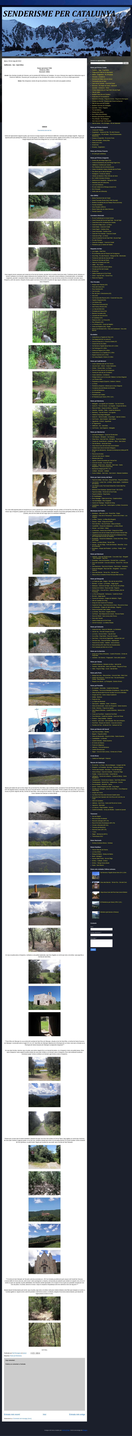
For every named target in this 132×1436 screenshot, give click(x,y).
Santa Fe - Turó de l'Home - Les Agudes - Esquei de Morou (109, 406)
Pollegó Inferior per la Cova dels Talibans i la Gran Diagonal (109, 377)
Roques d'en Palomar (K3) (99, 284)
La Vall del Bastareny (98, 390)
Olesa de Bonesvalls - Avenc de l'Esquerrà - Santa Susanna (109, 706)
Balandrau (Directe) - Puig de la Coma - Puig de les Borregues (110, 99)
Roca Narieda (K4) (97, 289)
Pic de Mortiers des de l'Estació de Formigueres (106, 253)
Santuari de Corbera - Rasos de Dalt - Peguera (105, 588)
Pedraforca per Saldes (98, 394)
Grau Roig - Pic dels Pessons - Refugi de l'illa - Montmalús (109, 256)
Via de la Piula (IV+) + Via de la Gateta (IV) (104, 341)
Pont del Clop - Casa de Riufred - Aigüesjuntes (105, 640)
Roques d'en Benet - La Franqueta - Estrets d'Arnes (107, 681)
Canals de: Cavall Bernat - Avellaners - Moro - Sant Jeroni (109, 441)
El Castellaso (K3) (97, 318)
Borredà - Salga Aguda (98, 596)
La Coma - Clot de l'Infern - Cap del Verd (104, 634)
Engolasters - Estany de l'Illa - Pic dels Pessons (106, 132)
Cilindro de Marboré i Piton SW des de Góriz (105, 176)
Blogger (85, 1430)
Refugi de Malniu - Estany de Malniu (102, 854)
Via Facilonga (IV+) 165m (99, 348)
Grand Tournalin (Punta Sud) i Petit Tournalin (105, 200)
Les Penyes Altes (97, 379)
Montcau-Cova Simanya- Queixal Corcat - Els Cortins (107, 489)
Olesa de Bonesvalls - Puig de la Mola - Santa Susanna (108, 736)
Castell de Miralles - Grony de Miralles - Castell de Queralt (109, 809)
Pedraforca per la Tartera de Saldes (102, 244)
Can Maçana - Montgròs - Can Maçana (103, 437)
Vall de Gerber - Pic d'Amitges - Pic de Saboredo (106, 123)
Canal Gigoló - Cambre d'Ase (100, 229)
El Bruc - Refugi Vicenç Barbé (100, 863)
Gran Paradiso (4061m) (99, 207)
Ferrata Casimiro (97, 211)
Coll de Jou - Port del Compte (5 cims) (103, 631)
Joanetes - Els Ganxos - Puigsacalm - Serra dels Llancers (108, 657)
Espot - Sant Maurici (98, 865)
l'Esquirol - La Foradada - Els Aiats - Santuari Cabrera (107, 767)
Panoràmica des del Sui (44, 130)
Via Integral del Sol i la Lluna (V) (101, 339)
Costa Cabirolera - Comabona (100, 375)
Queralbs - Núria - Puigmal (100, 108)
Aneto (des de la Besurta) (99, 191)
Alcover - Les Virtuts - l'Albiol (100, 528)
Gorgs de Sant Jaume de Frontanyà (102, 602)
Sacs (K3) (95, 295)
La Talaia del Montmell (98, 701)
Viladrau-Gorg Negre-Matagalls (101, 414)
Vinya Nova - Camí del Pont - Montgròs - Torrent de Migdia (109, 439)
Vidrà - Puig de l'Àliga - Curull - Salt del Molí (104, 668)
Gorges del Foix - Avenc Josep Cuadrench (104, 694)
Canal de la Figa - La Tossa (100, 236)
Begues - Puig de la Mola (99, 734)
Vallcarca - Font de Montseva (100, 747)
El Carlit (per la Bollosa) (99, 153)
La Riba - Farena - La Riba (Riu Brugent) (104, 519)
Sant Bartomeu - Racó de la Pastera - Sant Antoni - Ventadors (110, 566)
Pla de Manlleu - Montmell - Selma (102, 784)
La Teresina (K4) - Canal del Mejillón (102, 324)
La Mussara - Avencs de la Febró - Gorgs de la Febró (107, 530)
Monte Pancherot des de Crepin (101, 198)
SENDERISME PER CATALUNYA (59, 14)
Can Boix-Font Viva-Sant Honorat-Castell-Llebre (106, 795)
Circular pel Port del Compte (100, 269)
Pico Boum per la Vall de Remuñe (102, 171)
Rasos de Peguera (97, 278)
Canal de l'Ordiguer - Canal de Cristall (103, 242)
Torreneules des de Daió (99, 81)
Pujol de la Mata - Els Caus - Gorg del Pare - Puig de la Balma (110, 480)
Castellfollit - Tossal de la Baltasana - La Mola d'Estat (107, 526)
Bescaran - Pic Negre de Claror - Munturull (104, 85)
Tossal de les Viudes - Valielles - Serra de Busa (105, 642)
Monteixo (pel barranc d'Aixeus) (101, 116)
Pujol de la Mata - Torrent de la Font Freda (104, 492)
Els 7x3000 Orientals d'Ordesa (101, 178)
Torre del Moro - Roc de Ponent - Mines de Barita (106, 524)
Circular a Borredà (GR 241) (100, 825)
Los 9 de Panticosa (97, 184)
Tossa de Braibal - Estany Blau (101, 140)
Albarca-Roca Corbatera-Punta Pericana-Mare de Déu (107, 574)
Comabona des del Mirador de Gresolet (103, 388)
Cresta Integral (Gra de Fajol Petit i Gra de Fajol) (106, 90)
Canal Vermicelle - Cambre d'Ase (101, 231)
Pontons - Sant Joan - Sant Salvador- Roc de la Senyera (108, 720)
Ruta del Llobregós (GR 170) (100, 821)
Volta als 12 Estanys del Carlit (100, 262)
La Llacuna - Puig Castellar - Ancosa (102, 807)
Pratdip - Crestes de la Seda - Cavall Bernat (104, 774)
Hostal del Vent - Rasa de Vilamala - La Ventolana (106, 629)
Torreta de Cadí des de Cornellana (102, 372)
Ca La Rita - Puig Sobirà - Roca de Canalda (104, 636)
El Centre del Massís (98, 743)
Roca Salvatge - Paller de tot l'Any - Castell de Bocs (107, 498)
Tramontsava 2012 (97, 836)
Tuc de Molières (96, 110)
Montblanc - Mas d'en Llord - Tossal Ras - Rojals (106, 513)
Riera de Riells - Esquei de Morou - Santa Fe (105, 408)
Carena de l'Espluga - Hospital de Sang (103, 503)
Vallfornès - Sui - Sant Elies (100, 425)
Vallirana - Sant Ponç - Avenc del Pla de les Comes (107, 803)
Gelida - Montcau (97, 697)
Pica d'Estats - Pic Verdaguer (100, 119)
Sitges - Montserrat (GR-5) (99, 834)
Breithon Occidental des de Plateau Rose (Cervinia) (107, 202)
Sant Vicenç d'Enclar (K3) (99, 306)
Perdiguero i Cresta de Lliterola (101, 173)
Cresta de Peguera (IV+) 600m (101, 350)
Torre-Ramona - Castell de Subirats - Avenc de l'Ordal (107, 716)
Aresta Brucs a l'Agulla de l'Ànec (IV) (102, 337)
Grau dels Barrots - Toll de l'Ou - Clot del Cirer (105, 572)
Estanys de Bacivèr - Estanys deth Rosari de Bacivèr (107, 101)
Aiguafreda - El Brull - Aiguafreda (101, 421)
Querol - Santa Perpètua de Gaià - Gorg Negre (105, 786)
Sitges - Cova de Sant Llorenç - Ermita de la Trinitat (107, 751)
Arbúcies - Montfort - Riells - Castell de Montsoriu (106, 410)
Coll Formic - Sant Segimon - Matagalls (103, 428)
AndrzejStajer (66, 1430)
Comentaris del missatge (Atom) (22, 1418)
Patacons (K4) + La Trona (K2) (101, 320)
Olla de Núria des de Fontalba (100, 103)
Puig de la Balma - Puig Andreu (101, 494)
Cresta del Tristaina (97, 130)
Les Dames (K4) (97, 302)
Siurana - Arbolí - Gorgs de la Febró (102, 521)
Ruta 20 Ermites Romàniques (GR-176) (103, 823)
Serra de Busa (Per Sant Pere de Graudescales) (106, 645)
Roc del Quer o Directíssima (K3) (101, 293)
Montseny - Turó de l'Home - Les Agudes (104, 412)
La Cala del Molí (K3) (98, 309)
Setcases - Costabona (98, 77)
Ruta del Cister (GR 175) (99, 829)
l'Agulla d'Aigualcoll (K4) (99, 300)
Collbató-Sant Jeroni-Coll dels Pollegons (103, 448)
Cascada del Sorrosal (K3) (99, 315)
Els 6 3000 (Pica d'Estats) (99, 114)
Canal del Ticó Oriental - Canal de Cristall (104, 233)
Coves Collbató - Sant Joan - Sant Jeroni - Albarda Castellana (110, 473)
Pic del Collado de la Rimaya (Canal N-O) (104, 187)
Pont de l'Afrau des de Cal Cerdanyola (103, 370)
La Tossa (94, 383)
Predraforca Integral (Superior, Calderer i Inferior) (106, 381)
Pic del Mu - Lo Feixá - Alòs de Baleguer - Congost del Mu (109, 765)
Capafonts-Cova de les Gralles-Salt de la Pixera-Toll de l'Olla (109, 532)
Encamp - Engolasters (98, 147)
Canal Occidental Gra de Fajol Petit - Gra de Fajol (106, 238)
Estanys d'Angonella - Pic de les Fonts (103, 138)
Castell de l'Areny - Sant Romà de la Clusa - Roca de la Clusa (110, 605)
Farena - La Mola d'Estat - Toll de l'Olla (103, 542)
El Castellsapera (97, 496)
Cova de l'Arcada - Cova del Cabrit (102, 462)
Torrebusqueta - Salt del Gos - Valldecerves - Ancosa (107, 782)
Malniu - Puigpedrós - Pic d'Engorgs (102, 74)
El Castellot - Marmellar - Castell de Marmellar (105, 688)
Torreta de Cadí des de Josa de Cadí (102, 258)
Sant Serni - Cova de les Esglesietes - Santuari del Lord (108, 638)
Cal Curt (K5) (96, 291)
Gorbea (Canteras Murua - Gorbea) (102, 843)
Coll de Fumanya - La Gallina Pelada (102, 622)
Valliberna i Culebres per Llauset (101, 165)
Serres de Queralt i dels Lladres (101, 609)
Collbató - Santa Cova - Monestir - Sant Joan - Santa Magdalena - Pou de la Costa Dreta (107, 465)
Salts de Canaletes (97, 800)
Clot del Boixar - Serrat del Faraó (101, 443)
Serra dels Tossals (97, 618)
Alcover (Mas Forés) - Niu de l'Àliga (102, 858)
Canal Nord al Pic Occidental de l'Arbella (104, 222)
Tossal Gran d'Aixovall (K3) (100, 304)
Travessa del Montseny (99, 827)
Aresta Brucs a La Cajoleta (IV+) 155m (103, 352)
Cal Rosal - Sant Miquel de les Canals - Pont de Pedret (108, 614)
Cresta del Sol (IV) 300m (99, 343)
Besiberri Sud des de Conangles (101, 105)
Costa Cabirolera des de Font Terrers (103, 363)
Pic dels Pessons (97, 240)
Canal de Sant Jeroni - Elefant (100, 456)
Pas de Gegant (96, 816)
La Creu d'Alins (96, 852)
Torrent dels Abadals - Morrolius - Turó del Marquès (107, 769)
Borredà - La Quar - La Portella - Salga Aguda (105, 583)
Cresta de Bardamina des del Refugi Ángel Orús (106, 162)
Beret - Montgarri (97, 856)
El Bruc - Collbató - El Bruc (100, 860)
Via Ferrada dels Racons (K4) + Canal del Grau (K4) (107, 298)
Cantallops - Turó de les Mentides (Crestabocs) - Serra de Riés (110, 690)
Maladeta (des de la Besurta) (100, 182)
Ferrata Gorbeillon (97, 205)
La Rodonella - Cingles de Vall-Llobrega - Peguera (106, 607)
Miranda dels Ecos (97, 458)
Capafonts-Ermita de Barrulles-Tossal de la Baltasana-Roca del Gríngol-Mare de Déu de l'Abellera (109, 535)
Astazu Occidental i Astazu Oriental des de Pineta (106, 169)
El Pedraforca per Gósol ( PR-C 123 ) (103, 397)
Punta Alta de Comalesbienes (100, 96)
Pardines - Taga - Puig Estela (100, 70)
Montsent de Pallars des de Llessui (102, 79)
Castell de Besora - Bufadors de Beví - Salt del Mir (106, 664)
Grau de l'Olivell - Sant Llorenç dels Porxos (104, 616)
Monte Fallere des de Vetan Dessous (102, 209)
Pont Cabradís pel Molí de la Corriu (102, 647)
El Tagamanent (96, 423)
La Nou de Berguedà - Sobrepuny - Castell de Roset (107, 594)
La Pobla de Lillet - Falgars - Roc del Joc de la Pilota (107, 581)
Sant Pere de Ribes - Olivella (100, 732)
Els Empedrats (96, 392)
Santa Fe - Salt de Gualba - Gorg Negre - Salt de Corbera (108, 417)
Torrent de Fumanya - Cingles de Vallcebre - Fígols (106, 598)
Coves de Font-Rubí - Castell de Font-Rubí (104, 714)
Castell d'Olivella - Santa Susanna (102, 740)
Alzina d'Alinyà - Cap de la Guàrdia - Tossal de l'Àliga (107, 772)
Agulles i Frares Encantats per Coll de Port (104, 460)
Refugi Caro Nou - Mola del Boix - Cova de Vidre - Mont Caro (109, 675)
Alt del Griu (95, 145)
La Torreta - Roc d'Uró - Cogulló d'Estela (103, 611)
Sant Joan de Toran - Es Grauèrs (101, 121)
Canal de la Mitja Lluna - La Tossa (102, 224)
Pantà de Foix (96, 699)
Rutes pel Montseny (16, 1356)
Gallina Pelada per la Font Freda (101, 273)
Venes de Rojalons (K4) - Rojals (101, 326)
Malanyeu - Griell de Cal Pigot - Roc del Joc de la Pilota (108, 585)
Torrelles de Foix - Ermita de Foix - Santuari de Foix (107, 725)
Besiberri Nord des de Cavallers (101, 94)
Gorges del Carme (97, 792)
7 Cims (94, 832)
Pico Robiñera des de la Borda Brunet (103, 167)
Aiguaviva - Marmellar (98, 805)
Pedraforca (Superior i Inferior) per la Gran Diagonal (107, 386)
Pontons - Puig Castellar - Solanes (102, 718)
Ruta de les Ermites (97, 454)
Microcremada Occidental (99, 818)
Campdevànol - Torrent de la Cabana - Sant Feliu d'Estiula (109, 780)
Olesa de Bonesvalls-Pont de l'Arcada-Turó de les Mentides (109, 692)
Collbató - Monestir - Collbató (100, 471)
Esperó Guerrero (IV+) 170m (100, 355)
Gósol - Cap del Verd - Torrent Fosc (102, 275)
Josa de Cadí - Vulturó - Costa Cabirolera (104, 366)
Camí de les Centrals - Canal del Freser (103, 83)
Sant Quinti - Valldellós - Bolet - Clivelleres (104, 703)
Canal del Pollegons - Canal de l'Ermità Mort (105, 434)
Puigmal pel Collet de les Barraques (102, 72)
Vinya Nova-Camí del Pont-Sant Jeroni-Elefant (105, 445)
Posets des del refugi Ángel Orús (101, 160)
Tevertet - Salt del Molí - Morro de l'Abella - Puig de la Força (109, 666)
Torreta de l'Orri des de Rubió (100, 260)
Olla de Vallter (96, 92)
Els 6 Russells (96, 189)
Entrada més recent (12, 1414)
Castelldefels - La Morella (99, 738)
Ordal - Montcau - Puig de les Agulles (103, 708)
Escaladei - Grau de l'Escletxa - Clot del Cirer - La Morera (108, 560)
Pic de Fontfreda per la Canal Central (103, 218)
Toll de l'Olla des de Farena (100, 849)
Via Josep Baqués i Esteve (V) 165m (102, 357)
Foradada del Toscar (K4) (99, 311)
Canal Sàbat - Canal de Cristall (101, 227)
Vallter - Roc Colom (97, 264)
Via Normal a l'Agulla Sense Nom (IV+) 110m (105, 346)
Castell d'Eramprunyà (98, 749)
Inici (44, 1414)
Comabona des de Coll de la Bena (102, 267)
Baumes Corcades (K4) (99, 313)
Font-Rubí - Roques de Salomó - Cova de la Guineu (107, 723)
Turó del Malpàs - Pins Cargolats (101, 500)
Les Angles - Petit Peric (99, 251)
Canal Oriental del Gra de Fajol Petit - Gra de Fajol (106, 220)
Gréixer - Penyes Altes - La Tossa (101, 368)
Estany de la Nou (97, 142)
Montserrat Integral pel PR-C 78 (101, 468)
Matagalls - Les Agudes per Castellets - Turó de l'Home (108, 403)
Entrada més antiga (77, 1414)
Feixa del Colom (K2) (98, 287)
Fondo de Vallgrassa (98, 745)
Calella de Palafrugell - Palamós (101, 758)
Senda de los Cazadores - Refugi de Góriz (104, 180)
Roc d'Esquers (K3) (97, 322)
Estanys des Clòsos (98, 112)
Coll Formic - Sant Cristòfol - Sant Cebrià (104, 419)
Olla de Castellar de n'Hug (99, 600)
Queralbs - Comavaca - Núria (100, 88)
